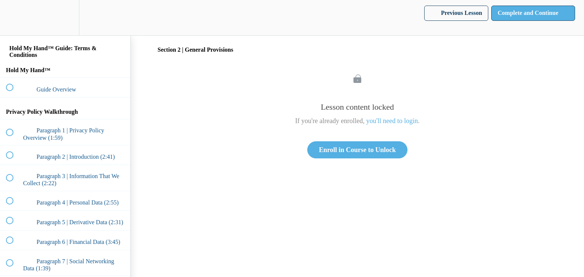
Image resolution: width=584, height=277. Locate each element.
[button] (14, 17)
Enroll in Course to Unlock (357, 150)
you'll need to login (392, 121)
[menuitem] (65, 17)
